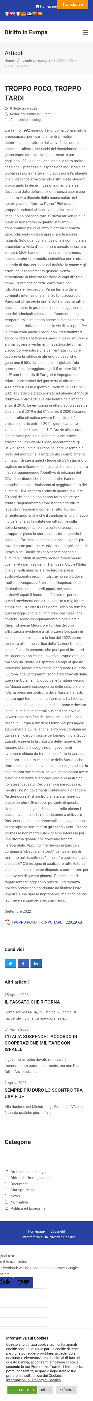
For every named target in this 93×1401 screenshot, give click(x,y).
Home (9, 60)
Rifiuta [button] (45, 1390)
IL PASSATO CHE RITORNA (32, 1002)
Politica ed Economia (28, 1208)
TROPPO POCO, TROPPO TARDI (38, 922)
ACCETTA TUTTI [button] (22, 1390)
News (15, 1196)
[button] (85, 32)
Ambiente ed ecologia (33, 60)
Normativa (19, 1202)
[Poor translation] (23, 1283)
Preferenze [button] (66, 1390)
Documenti (20, 1184)
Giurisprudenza (23, 1190)
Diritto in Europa (26, 32)
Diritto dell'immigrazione (31, 1178)
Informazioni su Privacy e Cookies (33, 1380)
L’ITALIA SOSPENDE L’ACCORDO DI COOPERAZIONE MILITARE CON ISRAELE (41, 1043)
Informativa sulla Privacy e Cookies (49, 1237)
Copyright (57, 1231)
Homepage (48, 6)
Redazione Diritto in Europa (30, 114)
